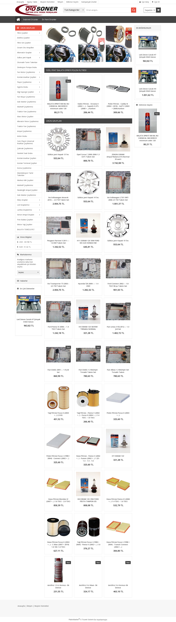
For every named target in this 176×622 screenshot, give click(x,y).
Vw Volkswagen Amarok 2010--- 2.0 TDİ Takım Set (58, 198)
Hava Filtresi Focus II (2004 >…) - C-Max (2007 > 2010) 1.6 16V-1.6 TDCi (58, 544)
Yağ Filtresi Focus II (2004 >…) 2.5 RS (58, 414)
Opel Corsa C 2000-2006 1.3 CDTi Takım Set (88, 155)
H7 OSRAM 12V (118, 456)
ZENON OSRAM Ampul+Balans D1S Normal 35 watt (118, 156)
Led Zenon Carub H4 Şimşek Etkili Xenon (147, 90)
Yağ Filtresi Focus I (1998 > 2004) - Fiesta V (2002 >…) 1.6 (88, 543)
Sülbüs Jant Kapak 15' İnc (118, 240)
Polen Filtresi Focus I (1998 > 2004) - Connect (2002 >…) (58, 457)
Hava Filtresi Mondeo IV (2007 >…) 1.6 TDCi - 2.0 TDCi (58, 500)
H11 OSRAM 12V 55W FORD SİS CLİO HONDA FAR (88, 241)
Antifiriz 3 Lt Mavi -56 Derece (88, 586)
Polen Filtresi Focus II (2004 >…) (118, 414)
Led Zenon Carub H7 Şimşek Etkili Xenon (28, 320)
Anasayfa (21, 606)
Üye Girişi (144, 2)
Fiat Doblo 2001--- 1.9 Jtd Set (58, 371)
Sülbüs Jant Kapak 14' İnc (88, 197)
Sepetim (150, 10)
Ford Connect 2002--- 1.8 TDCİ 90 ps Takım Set (118, 284)
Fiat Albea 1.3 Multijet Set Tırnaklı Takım (118, 371)
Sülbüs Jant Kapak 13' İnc (58, 154)
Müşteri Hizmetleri (41, 606)
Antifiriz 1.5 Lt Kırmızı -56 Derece (58, 586)
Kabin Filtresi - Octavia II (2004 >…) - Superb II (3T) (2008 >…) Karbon (88, 106)
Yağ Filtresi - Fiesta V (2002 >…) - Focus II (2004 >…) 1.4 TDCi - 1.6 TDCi (88, 415)
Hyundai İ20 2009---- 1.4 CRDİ (88, 284)
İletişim (29, 606)
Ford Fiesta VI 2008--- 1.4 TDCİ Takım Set (58, 328)
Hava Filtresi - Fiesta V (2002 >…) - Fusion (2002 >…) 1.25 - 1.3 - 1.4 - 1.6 (88, 458)
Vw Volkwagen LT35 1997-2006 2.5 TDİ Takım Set (118, 198)
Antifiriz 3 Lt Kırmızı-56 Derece (118, 586)
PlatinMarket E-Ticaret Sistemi (81, 619)
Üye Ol (155, 2)
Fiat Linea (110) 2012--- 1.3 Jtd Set (118, 328)
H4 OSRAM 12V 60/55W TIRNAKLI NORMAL (88, 328)
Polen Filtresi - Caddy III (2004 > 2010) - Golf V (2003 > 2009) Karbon (118, 106)
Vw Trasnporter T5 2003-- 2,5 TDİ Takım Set (58, 284)
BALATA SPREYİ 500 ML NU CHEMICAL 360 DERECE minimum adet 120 (58, 106)
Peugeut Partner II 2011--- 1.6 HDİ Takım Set (58, 241)
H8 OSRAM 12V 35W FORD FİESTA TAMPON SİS (88, 500)
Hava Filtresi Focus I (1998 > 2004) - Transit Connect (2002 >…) (118, 544)
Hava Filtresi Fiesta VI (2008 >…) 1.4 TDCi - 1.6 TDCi (118, 500)
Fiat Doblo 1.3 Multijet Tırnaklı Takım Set (88, 371)
